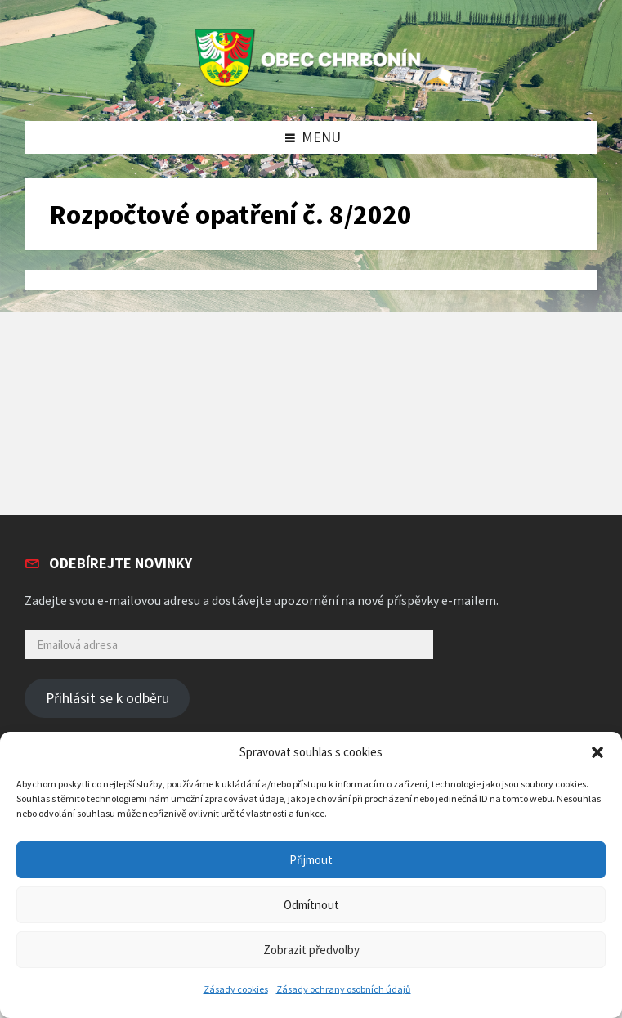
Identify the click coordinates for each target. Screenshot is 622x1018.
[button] (597, 752)
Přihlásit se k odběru (107, 698)
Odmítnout (311, 905)
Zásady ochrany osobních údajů (343, 989)
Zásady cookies (236, 989)
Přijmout (311, 860)
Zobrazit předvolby (311, 949)
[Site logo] (311, 87)
